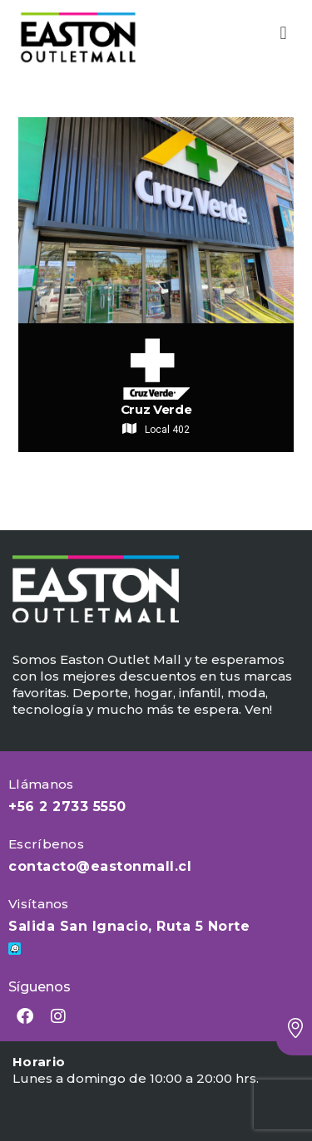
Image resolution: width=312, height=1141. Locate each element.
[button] (283, 33)
